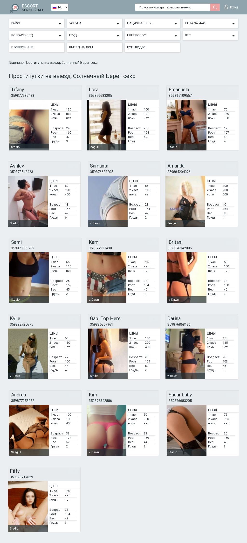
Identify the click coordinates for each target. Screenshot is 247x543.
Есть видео (136, 47)
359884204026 (179, 172)
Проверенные (22, 47)
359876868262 (22, 248)
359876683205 (100, 95)
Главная (15, 63)
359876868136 (179, 324)
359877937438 (22, 95)
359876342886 (180, 248)
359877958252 (22, 401)
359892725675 (21, 324)
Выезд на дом (81, 47)
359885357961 (101, 324)
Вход (231, 7)
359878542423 (21, 172)
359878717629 (21, 477)
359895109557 (180, 95)
